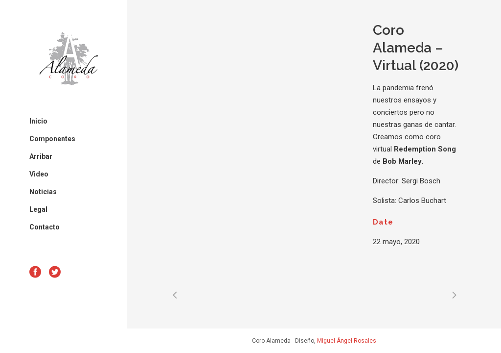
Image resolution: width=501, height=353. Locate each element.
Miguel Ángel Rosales (346, 340)
